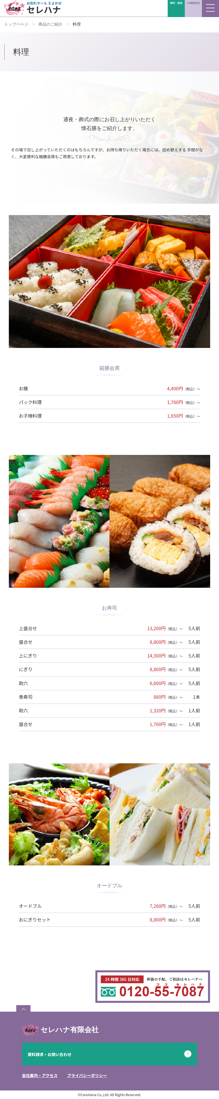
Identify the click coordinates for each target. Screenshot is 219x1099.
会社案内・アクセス (40, 1075)
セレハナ (45, 7)
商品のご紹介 (50, 24)
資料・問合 (176, 3)
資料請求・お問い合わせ (50, 1054)
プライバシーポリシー (87, 1075)
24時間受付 (193, 3)
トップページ (16, 24)
